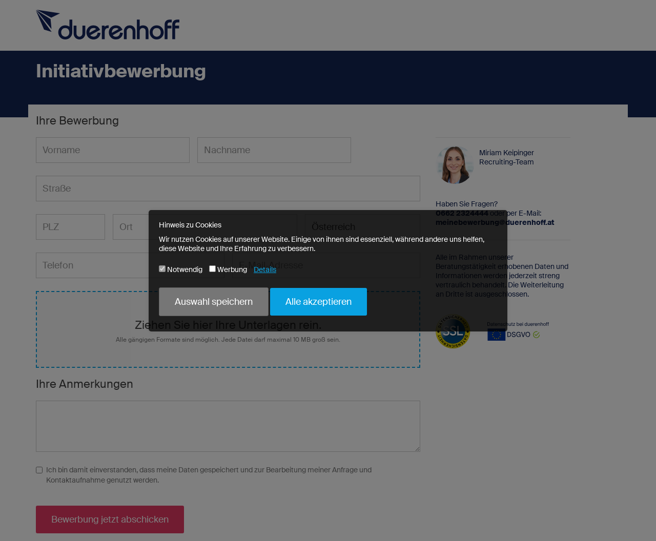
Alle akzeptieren (318, 302)
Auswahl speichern (214, 302)
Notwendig (180, 269)
